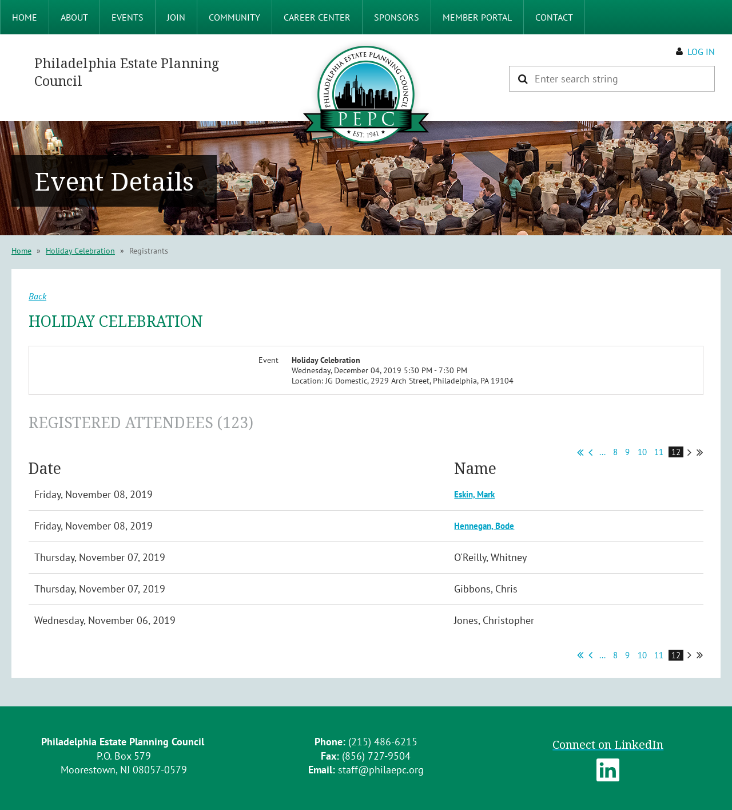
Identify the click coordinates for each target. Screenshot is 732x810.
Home (21, 251)
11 (659, 452)
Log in (701, 51)
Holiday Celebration (80, 251)
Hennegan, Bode (484, 525)
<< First (580, 452)
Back (37, 296)
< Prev (590, 452)
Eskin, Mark (474, 494)
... (602, 452)
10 (642, 452)
